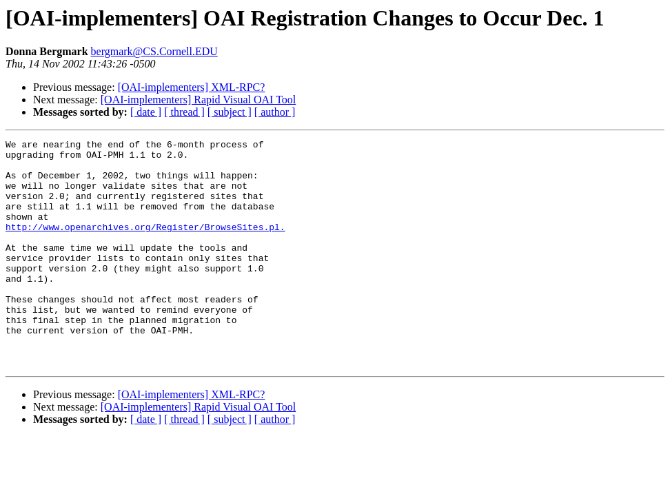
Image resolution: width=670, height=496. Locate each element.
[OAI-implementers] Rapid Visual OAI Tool (198, 99)
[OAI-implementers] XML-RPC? (191, 87)
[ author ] (275, 112)
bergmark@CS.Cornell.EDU (154, 51)
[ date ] (145, 112)
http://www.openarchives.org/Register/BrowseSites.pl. (145, 245)
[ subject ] (229, 112)
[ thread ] (184, 112)
